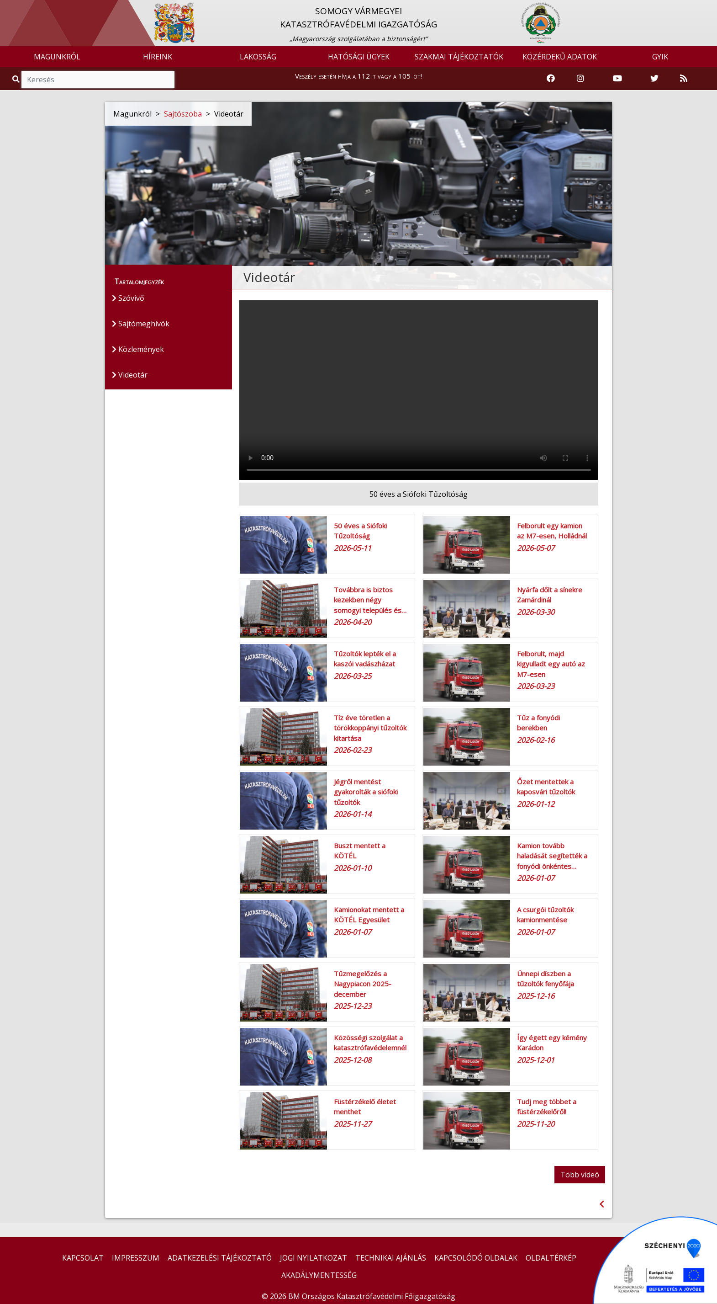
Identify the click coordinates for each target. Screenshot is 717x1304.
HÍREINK (157, 57)
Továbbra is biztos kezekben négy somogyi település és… (370, 600)
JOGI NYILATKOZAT (313, 1258)
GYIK (660, 57)
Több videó (579, 1175)
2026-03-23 (535, 686)
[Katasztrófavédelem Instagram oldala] (580, 79)
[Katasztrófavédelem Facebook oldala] (551, 79)
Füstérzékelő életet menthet (365, 1107)
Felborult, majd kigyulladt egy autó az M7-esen (551, 664)
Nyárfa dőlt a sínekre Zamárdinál (549, 595)
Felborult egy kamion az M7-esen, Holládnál (552, 531)
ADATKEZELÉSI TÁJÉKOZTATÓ (220, 1258)
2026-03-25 (352, 676)
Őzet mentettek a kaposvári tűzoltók (546, 787)
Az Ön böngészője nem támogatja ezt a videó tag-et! (418, 390)
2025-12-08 (352, 1060)
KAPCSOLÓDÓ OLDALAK (475, 1258)
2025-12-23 (352, 1006)
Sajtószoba (183, 114)
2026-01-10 (352, 868)
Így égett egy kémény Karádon (552, 1043)
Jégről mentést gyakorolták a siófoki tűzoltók (366, 792)
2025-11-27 (352, 1124)
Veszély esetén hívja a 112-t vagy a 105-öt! (358, 75)
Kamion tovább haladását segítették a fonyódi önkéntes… (552, 856)
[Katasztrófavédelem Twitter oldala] (654, 79)
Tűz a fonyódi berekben (538, 723)
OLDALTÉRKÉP (551, 1258)
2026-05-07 (535, 548)
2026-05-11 (352, 548)
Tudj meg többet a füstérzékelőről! (546, 1107)
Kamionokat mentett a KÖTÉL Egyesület (369, 915)
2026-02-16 (535, 740)
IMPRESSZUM (135, 1258)
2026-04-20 (352, 622)
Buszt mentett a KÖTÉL (359, 851)
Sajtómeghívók (140, 324)
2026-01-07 (535, 878)
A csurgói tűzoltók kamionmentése (545, 915)
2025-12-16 (535, 996)
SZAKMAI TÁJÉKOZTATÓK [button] (459, 57)
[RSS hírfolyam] (683, 79)
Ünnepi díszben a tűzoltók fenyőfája (545, 979)
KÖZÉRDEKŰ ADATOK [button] (559, 57)
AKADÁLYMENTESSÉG (319, 1275)
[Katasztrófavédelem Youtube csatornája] (617, 79)
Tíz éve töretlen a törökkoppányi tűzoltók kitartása (370, 728)
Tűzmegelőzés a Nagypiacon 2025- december (362, 984)
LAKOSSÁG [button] (258, 57)
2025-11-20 (535, 1124)
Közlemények (138, 349)
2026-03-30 (535, 612)
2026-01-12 (535, 804)
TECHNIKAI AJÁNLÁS (390, 1258)
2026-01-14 (352, 814)
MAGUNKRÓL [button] (57, 57)
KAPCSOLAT (83, 1258)
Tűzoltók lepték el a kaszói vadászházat (365, 659)
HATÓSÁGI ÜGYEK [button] (359, 57)
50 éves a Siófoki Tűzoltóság (360, 531)
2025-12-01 (535, 1060)
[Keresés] (97, 79)
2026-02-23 (352, 750)
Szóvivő (128, 298)
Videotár (130, 375)
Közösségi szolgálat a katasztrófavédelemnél (370, 1043)
